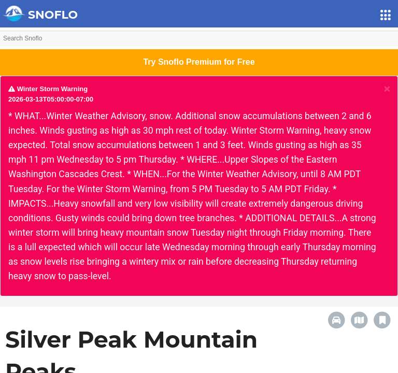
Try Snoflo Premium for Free (198, 62)
